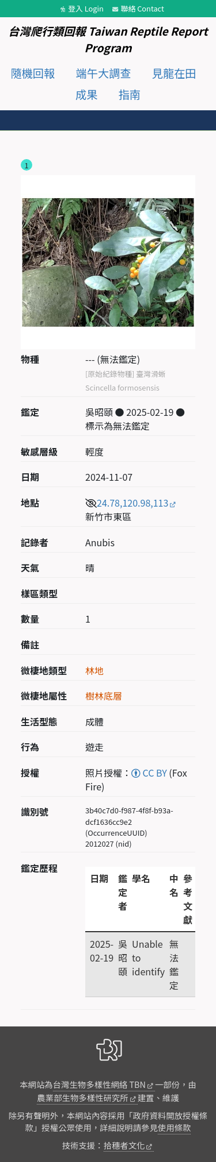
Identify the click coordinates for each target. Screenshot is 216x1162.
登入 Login (86, 8)
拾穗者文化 (124, 1145)
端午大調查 (103, 73)
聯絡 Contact (142, 8)
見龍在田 (174, 73)
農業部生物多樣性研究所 (82, 1097)
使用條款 (174, 1127)
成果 (86, 94)
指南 (130, 94)
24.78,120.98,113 (132, 502)
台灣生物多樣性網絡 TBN (99, 1084)
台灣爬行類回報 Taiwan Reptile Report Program (107, 39)
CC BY (149, 772)
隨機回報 (32, 73)
